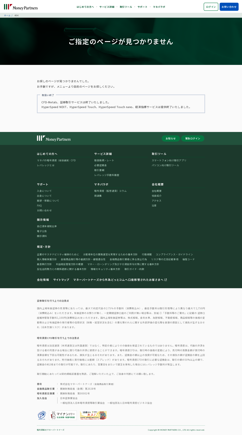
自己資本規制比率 (47, 227)
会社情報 (43, 280)
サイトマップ (61, 280)
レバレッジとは (45, 166)
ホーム (7, 15)
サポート (143, 6)
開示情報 (43, 220)
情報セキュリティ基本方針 (105, 270)
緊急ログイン (192, 139)
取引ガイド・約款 (134, 270)
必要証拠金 (100, 166)
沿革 (154, 206)
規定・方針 (44, 247)
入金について (44, 191)
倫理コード (189, 260)
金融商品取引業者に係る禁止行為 (128, 260)
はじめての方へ (85, 6)
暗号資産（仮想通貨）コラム (110, 191)
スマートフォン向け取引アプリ (169, 161)
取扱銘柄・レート (104, 161)
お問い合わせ (229, 6)
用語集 (98, 196)
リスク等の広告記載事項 (164, 260)
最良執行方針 (44, 265)
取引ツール (126, 6)
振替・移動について (48, 201)
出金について (44, 196)
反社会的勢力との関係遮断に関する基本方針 (62, 270)
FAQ (39, 206)
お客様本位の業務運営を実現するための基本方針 (110, 255)
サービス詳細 (106, 6)
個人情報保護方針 (47, 260)
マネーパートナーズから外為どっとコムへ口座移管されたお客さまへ (120, 280)
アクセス (157, 201)
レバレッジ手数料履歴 (106, 175)
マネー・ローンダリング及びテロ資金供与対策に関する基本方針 (123, 265)
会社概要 (158, 185)
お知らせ (171, 139)
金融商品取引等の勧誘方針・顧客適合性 (83, 260)
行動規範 (147, 255)
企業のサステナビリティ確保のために (58, 255)
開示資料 (42, 236)
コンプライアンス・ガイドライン (174, 255)
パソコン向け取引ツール (165, 166)
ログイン (211, 6)
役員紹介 (157, 196)
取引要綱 (99, 171)
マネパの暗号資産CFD (56, 161)
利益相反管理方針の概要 (69, 265)
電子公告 (42, 232)
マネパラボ (159, 6)
